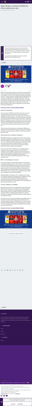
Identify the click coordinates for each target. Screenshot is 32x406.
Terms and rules (9, 382)
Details (11, 388)
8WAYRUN (18, 393)
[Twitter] (4, 396)
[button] (2, 2)
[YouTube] (7, 396)
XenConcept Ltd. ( (6, 388)
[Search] (30, 2)
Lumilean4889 (4, 10)
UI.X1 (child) (3, 380)
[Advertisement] (16, 28)
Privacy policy (16, 382)
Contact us (3, 334)
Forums (2, 331)
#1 (30, 90)
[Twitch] (1, 396)
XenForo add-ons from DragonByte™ (20, 389)
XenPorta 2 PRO (4, 393)
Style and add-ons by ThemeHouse (8, 392)
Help (21, 382)
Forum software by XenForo (12, 386)
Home (2, 328)
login (2, 340)
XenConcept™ (23, 387)
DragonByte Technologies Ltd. (9, 391)
